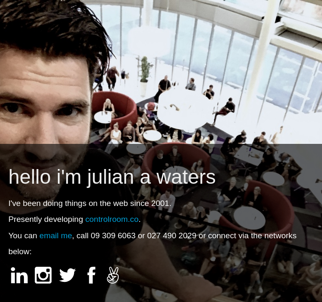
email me (55, 235)
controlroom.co (111, 219)
